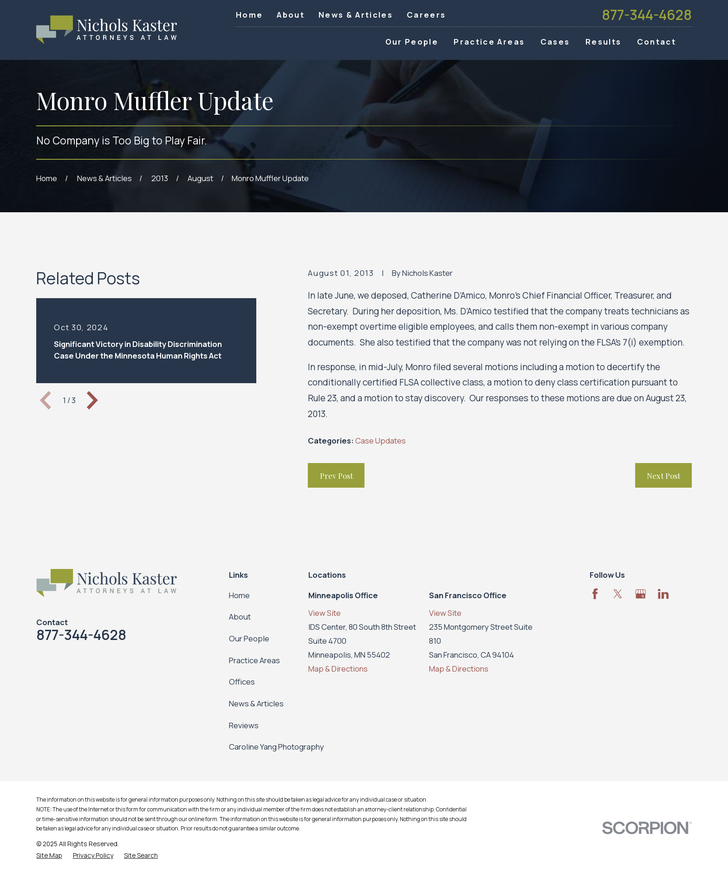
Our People (249, 638)
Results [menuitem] (603, 41)
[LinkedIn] (663, 593)
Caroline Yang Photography (276, 746)
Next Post (663, 475)
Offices (242, 681)
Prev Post (336, 475)
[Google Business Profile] (640, 593)
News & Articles (355, 14)
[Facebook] (595, 593)
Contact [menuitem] (656, 41)
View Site (324, 612)
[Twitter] (617, 593)
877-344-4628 (647, 15)
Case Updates (380, 440)
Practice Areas (254, 660)
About (291, 14)
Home (249, 14)
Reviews (244, 725)
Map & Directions (338, 668)
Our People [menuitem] (411, 41)
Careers (426, 14)
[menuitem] (49, 855)
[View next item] (92, 400)
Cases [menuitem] (555, 41)
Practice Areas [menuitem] (489, 41)
